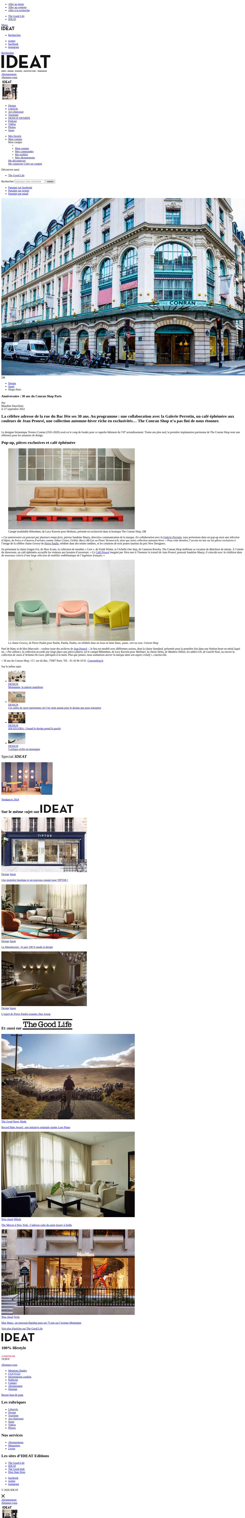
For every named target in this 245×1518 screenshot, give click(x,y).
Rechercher (14, 35)
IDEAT (12, 19)
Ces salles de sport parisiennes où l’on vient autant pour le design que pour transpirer (54, 707)
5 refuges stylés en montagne (24, 749)
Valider (50, 181)
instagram (13, 47)
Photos (12, 127)
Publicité (13, 1379)
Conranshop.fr (95, 660)
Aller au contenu (17, 7)
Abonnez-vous (9, 1364)
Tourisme (13, 114)
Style (17, 1317)
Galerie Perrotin (172, 537)
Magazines (14, 1445)
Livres (11, 1448)
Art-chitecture (16, 111)
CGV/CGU (14, 1373)
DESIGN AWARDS (19, 118)
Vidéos (12, 124)
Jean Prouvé (80, 648)
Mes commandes (24, 151)
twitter (11, 40)
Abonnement (15, 1386)
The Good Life (16, 16)
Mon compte (22, 148)
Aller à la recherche (19, 10)
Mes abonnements (25, 157)
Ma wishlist (21, 154)
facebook (13, 44)
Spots (11, 130)
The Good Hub (16, 1469)
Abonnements (15, 1442)
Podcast (12, 121)
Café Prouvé (102, 552)
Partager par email (18, 193)
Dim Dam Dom (16, 1472)
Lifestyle (13, 108)
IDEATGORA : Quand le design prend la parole (34, 728)
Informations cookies (19, 1376)
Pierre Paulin (51, 543)
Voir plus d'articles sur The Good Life (22, 1328)
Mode (23, 1121)
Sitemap (12, 1389)
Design (12, 105)
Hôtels (17, 1219)
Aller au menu (16, 4)
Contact (12, 1382)
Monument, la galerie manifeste (25, 687)
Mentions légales (17, 1370)
